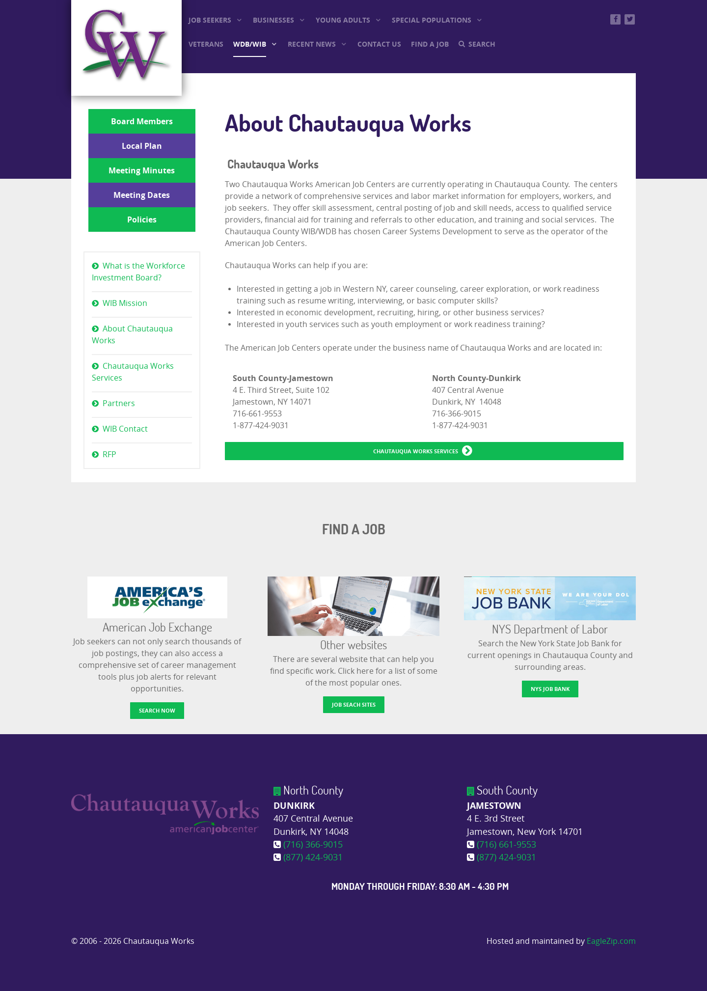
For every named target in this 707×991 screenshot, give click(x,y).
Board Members (142, 121)
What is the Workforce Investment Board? (138, 271)
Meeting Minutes (142, 170)
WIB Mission (125, 303)
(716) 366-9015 (313, 845)
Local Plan (142, 145)
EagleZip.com (611, 941)
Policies (142, 219)
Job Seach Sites (354, 704)
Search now (157, 710)
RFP (109, 454)
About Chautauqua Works (132, 334)
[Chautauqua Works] (165, 813)
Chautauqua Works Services (133, 372)
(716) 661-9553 (506, 845)
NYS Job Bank (550, 688)
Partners (119, 403)
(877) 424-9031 (313, 858)
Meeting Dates (141, 195)
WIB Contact (125, 429)
